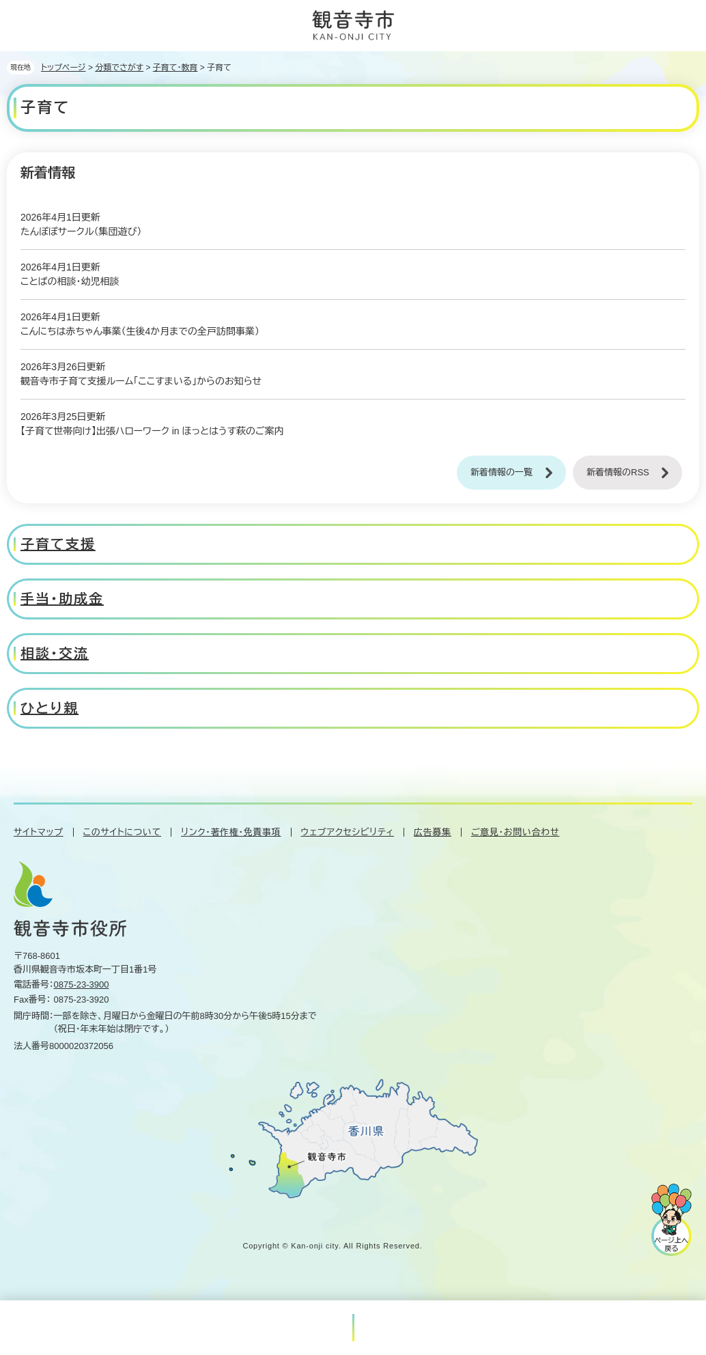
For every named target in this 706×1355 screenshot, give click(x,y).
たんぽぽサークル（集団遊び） (80, 231)
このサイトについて (122, 832)
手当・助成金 (62, 598)
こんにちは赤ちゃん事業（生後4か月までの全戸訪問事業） (139, 331)
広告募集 (432, 832)
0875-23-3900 (81, 984)
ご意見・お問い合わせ (515, 832)
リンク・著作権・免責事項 (231, 832)
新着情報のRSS (618, 472)
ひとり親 (49, 708)
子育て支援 (58, 544)
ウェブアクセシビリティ (348, 832)
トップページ (63, 67)
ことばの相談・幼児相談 (69, 281)
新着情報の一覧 (501, 472)
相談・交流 (54, 653)
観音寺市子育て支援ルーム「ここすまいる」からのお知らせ (141, 381)
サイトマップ (38, 832)
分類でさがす (119, 67)
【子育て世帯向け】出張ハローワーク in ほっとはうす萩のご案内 (152, 430)
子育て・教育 (175, 67)
